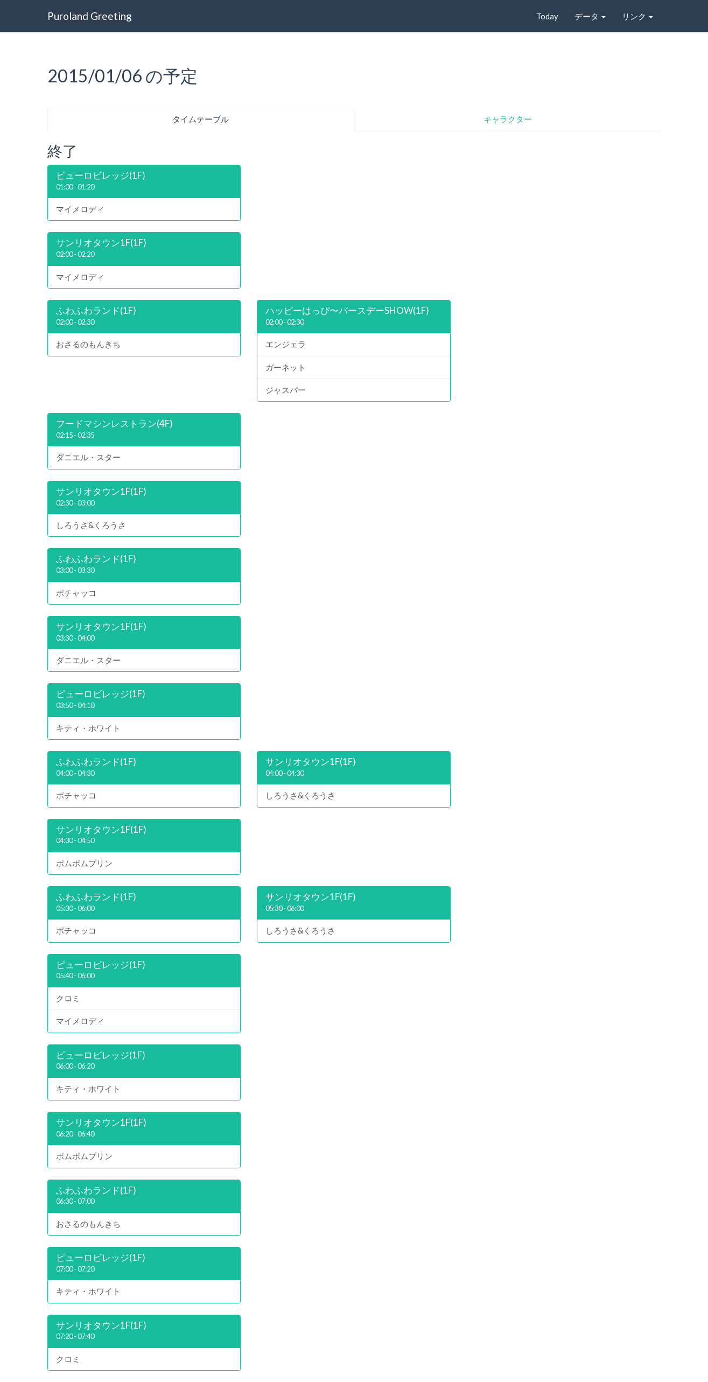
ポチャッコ (76, 593)
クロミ (68, 998)
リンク (637, 16)
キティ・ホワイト (88, 728)
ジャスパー (285, 390)
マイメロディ (80, 209)
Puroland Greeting (89, 16)
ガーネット (285, 367)
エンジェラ (285, 344)
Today (547, 16)
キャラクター (507, 119)
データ (590, 16)
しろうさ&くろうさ (91, 525)
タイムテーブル (200, 119)
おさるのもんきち (88, 344)
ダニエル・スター (88, 457)
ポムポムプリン (84, 863)
